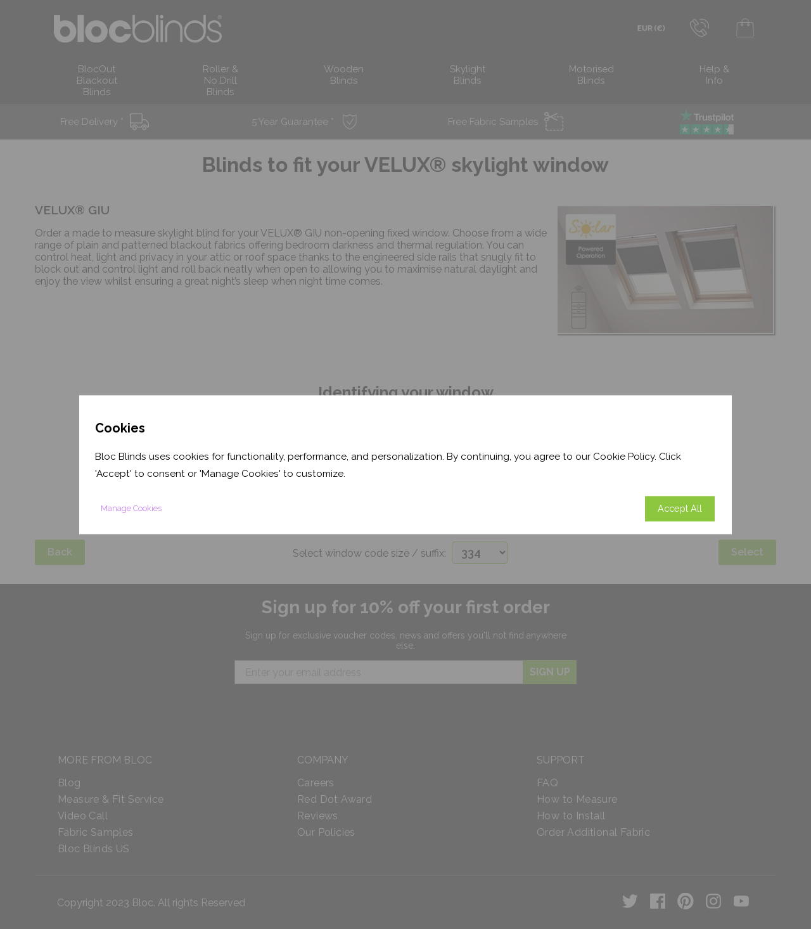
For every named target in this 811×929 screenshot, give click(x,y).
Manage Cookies (131, 508)
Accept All (680, 508)
